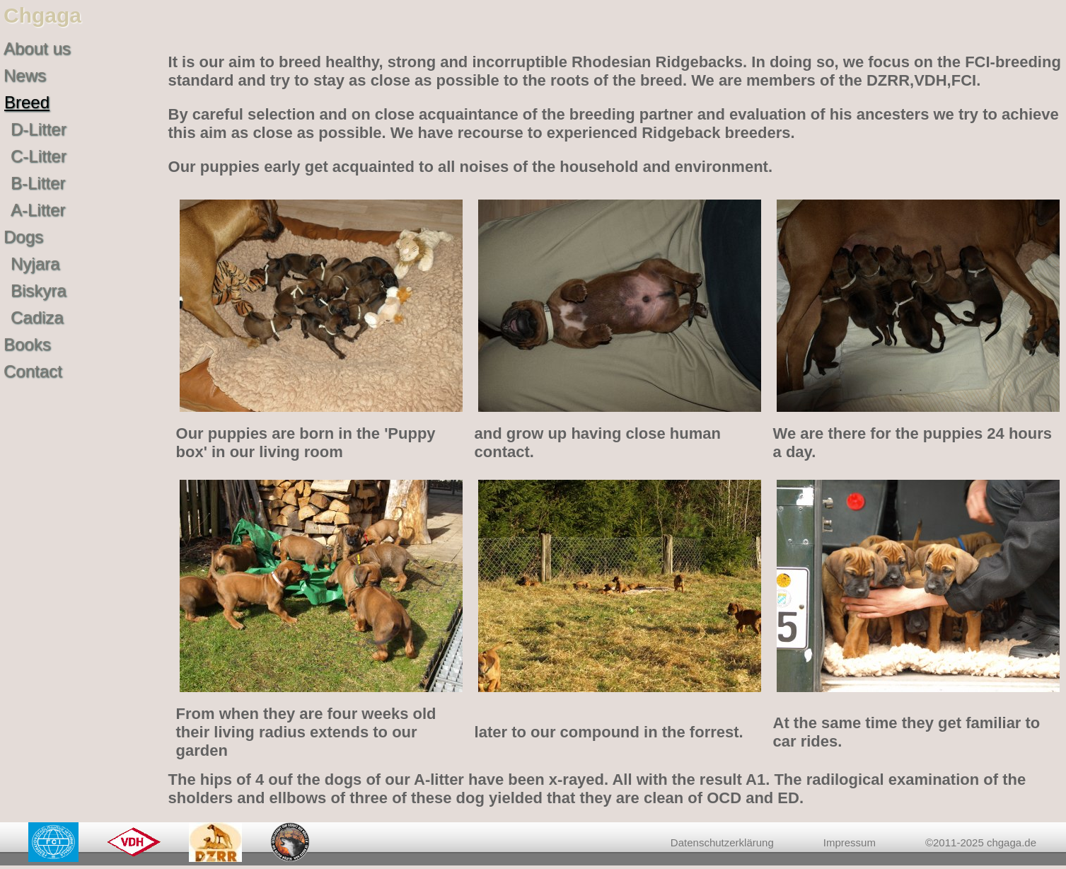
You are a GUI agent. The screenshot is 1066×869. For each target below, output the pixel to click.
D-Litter (38, 129)
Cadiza (37, 317)
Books (27, 344)
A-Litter (38, 209)
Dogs (23, 236)
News (25, 75)
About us (37, 48)
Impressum (849, 842)
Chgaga (42, 15)
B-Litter (38, 182)
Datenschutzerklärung (722, 842)
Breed (27, 102)
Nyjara (35, 263)
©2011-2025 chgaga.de (980, 842)
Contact (33, 371)
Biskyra (38, 290)
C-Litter (38, 156)
